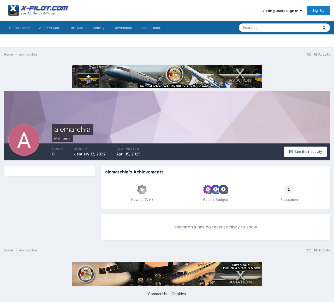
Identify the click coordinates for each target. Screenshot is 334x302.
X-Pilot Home (19, 28)
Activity (98, 28)
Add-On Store (50, 28)
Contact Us (157, 294)
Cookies (179, 294)
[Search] (262, 27)
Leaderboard (152, 28)
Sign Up (318, 10)
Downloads (123, 28)
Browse (77, 28)
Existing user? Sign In (281, 11)
